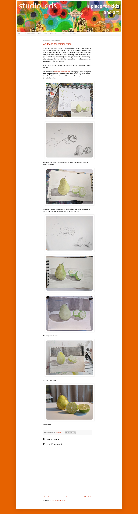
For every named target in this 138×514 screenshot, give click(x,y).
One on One (42, 34)
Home (67, 497)
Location (63, 34)
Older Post (87, 497)
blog (19, 34)
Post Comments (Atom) (59, 500)
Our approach (30, 34)
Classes (73, 34)
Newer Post (47, 497)
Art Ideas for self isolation (57, 44)
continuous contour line (62, 72)
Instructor (53, 34)
